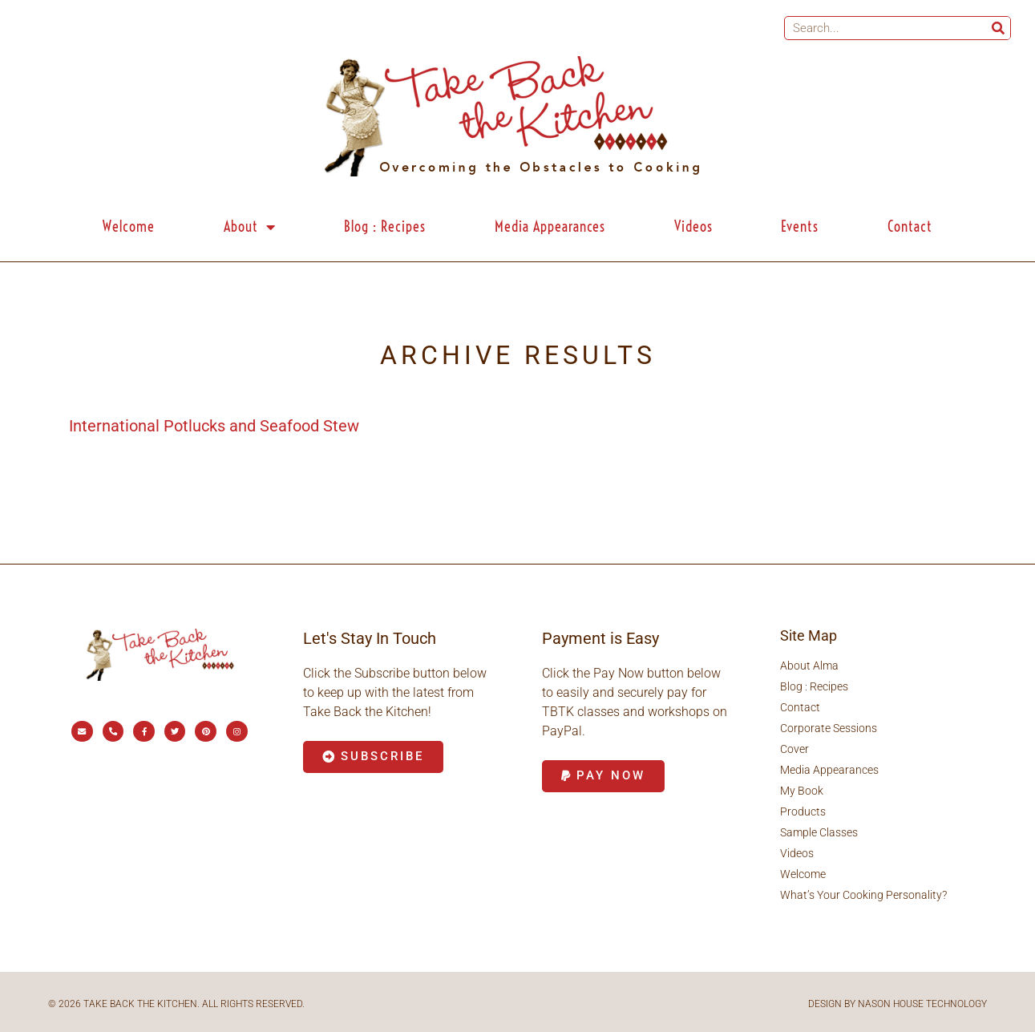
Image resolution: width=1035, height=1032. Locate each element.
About (250, 227)
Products (803, 811)
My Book (801, 790)
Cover (794, 749)
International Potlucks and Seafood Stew (214, 425)
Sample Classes (819, 832)
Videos (693, 226)
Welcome (129, 226)
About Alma (809, 665)
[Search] (998, 28)
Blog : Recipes (385, 226)
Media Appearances (550, 226)
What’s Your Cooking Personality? (863, 894)
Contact (909, 226)
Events (800, 226)
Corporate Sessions (828, 728)
